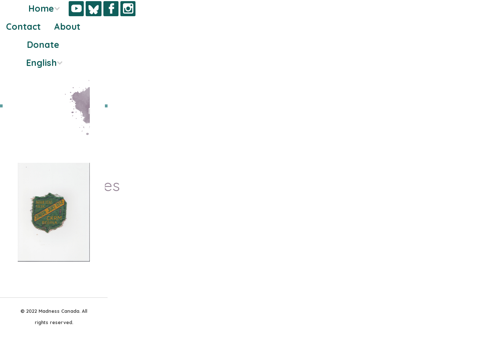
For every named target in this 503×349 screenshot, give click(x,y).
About (67, 26)
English (41, 62)
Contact (23, 26)
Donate (43, 44)
